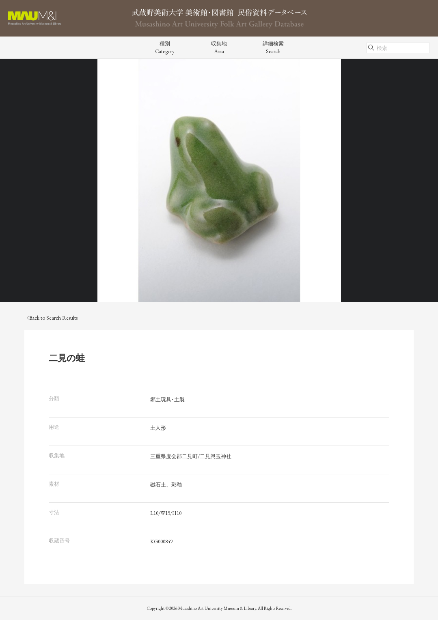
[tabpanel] (219, 180)
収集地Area (219, 47)
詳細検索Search (273, 47)
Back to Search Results (52, 317)
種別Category (165, 47)
